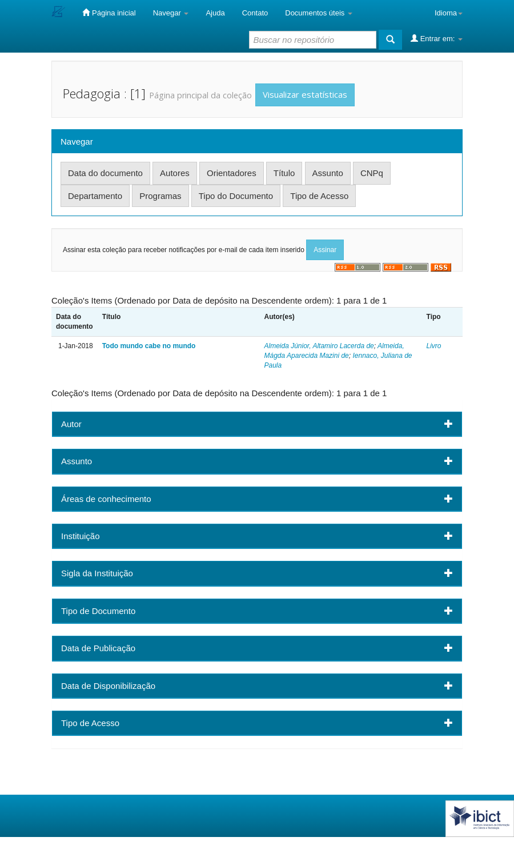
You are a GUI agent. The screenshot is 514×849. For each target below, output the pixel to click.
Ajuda (215, 13)
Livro (434, 346)
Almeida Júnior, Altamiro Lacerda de (319, 346)
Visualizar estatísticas (305, 94)
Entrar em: (437, 38)
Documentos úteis (318, 13)
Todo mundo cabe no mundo (149, 346)
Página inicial (108, 12)
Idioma (449, 13)
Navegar (171, 13)
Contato (255, 13)
